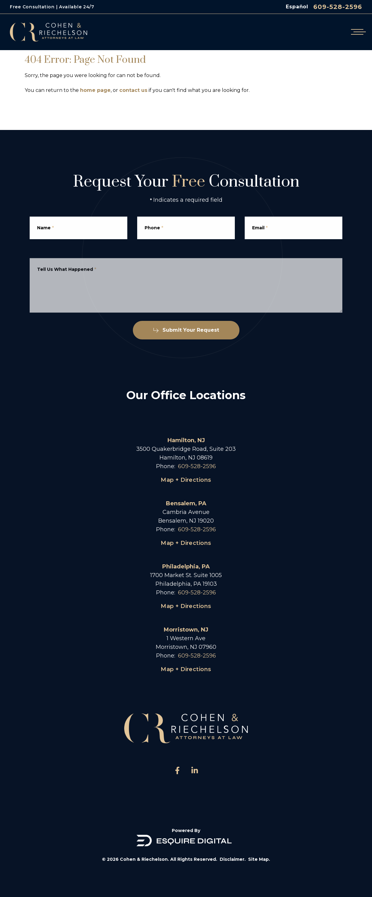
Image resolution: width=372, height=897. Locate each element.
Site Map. (259, 859)
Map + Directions (186, 480)
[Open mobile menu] (357, 32)
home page (95, 90)
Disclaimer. (233, 859)
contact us (133, 90)
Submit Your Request (186, 330)
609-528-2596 (337, 7)
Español (297, 7)
